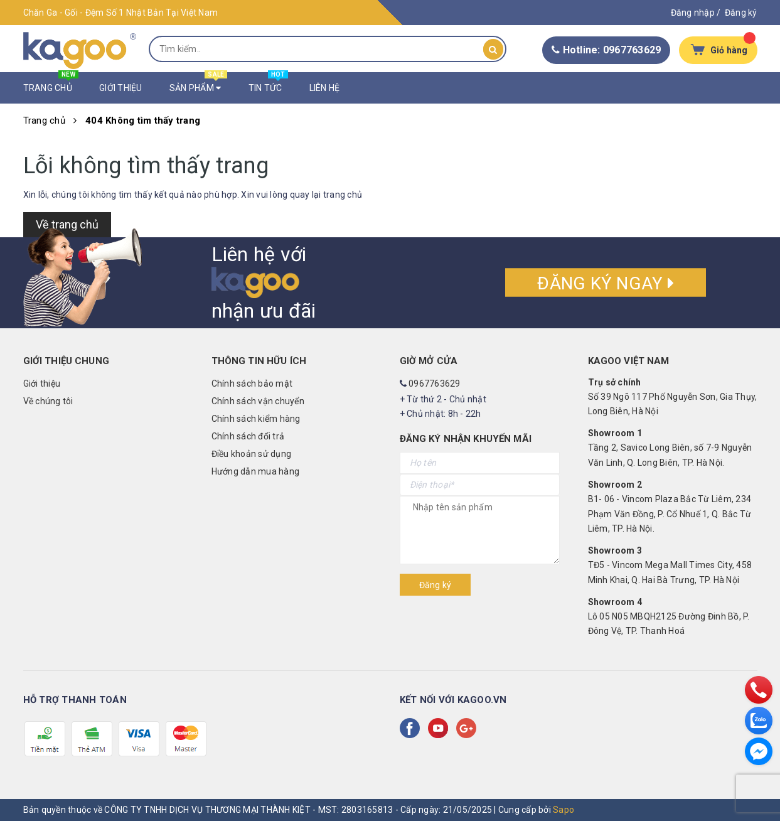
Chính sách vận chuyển (257, 401)
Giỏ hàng (729, 50)
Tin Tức (268, 84)
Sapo (563, 810)
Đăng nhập (693, 13)
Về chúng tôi (48, 401)
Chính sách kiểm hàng (256, 419)
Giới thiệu (42, 383)
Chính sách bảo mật (252, 383)
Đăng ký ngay (605, 283)
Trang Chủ (50, 84)
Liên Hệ (324, 88)
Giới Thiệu (120, 88)
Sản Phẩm (198, 84)
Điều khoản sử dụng (251, 454)
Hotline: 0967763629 (606, 50)
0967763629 (435, 383)
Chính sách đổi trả (248, 436)
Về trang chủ (67, 224)
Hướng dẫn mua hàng (255, 471)
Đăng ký (741, 13)
